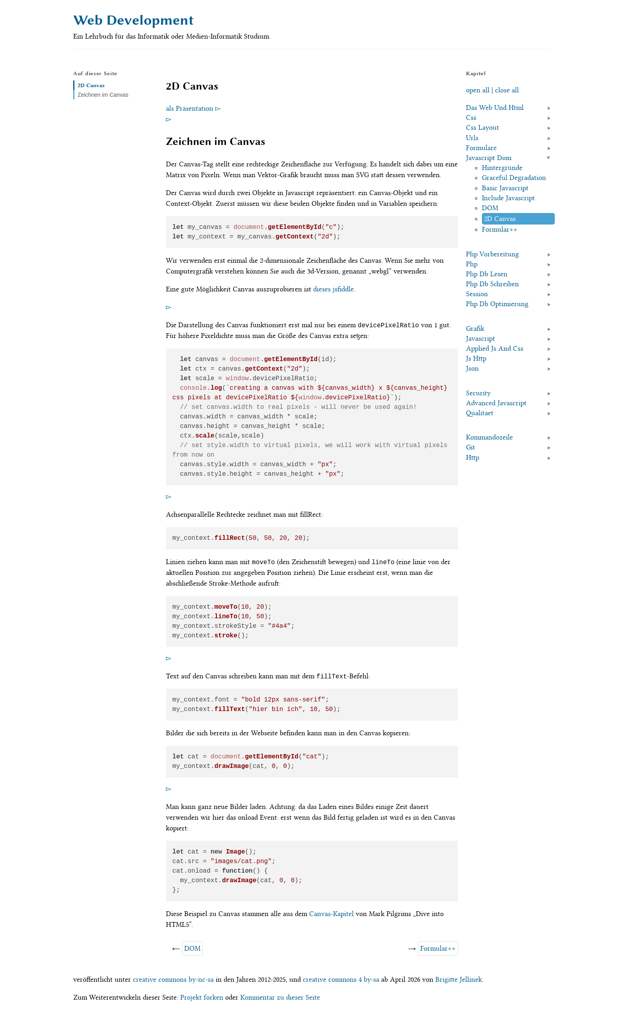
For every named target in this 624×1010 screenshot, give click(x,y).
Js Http (476, 358)
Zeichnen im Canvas (103, 95)
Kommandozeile (489, 437)
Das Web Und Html (495, 107)
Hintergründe (502, 168)
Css (471, 117)
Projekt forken (201, 997)
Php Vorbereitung (492, 254)
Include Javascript (508, 198)
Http (472, 457)
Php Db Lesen (486, 274)
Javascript (480, 338)
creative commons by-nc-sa (173, 979)
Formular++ (438, 948)
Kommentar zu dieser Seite (280, 997)
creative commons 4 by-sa (341, 979)
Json (472, 368)
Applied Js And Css (494, 348)
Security (478, 393)
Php (472, 264)
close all (507, 90)
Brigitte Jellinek (458, 979)
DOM (192, 948)
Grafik (475, 328)
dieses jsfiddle (333, 289)
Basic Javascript (505, 188)
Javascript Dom (488, 158)
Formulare (481, 148)
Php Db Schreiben (492, 284)
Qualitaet (479, 413)
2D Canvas (91, 85)
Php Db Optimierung (497, 304)
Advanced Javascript (496, 403)
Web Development (133, 20)
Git (470, 447)
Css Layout (482, 127)
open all (477, 90)
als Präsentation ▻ (193, 108)
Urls (472, 138)
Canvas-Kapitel (331, 914)
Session (477, 294)
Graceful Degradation (514, 178)
